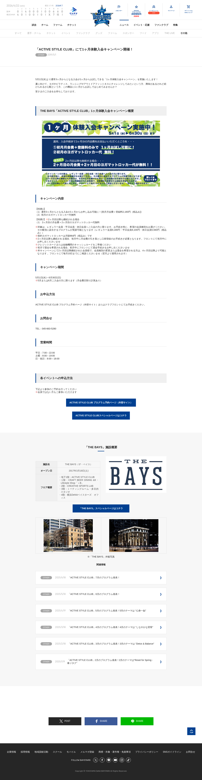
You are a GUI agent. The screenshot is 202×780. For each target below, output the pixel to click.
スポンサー (128, 33)
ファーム (57, 25)
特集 (175, 25)
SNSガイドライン (172, 752)
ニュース (124, 25)
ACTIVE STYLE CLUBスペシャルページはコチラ (100, 415)
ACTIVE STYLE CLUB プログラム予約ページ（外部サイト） (100, 402)
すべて (18, 33)
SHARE (101, 721)
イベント (66, 33)
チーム (44, 25)
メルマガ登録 (87, 752)
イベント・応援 (141, 25)
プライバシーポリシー (146, 752)
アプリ (155, 33)
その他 (183, 33)
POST (65, 721)
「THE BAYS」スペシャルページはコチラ (101, 508)
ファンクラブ (161, 25)
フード (143, 33)
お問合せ (190, 752)
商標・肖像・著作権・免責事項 (115, 752)
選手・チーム (34, 33)
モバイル (71, 752)
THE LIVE (169, 33)
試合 (34, 25)
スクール (57, 752)
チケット (71, 25)
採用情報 (25, 752)
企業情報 (11, 752)
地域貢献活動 (41, 752)
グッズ (98, 33)
